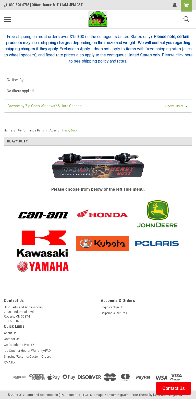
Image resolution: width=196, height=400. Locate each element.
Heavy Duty (69, 130)
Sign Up (118, 307)
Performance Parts (31, 130)
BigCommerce (127, 395)
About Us (10, 333)
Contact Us (12, 339)
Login (104, 307)
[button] (98, 106)
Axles (53, 130)
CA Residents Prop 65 (19, 345)
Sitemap (96, 395)
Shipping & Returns (114, 313)
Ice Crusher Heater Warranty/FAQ (27, 351)
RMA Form (11, 362)
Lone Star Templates (167, 395)
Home (8, 130)
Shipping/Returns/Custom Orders (27, 356)
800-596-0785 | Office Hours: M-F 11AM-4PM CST (43, 5)
